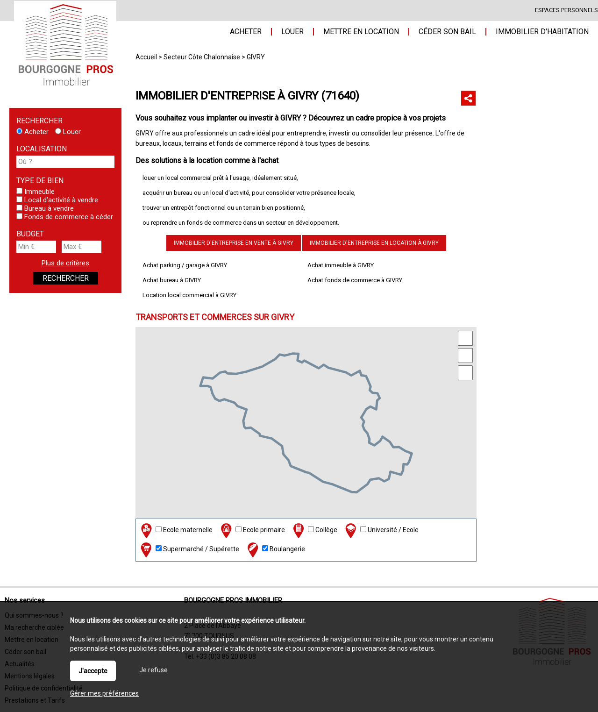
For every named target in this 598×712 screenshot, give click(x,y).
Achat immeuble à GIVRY (340, 265)
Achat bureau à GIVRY (171, 280)
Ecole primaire (252, 530)
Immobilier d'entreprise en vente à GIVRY (233, 243)
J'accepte (92, 671)
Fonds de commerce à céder (64, 217)
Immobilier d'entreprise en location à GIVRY (374, 243)
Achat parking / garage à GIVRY (184, 265)
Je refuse (153, 670)
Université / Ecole (381, 530)
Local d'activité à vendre (57, 200)
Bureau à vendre (45, 208)
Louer (68, 132)
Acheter (32, 132)
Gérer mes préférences (104, 693)
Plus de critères (65, 263)
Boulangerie (275, 549)
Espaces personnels (566, 10)
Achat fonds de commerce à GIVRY (354, 280)
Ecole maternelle (176, 530)
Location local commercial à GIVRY (189, 295)
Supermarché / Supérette (189, 549)
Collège (314, 530)
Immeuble (35, 191)
